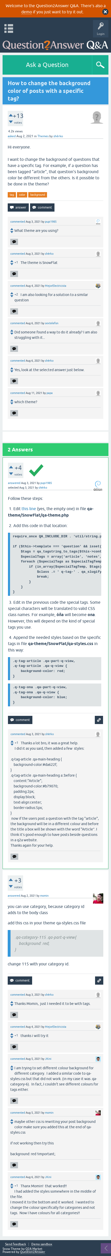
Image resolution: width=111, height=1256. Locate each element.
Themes (43, 136)
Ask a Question (47, 64)
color (22, 194)
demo (26, 11)
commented (17, 221)
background (37, 194)
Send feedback (15, 1244)
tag (12, 194)
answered (14, 482)
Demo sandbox (41, 1244)
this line (29, 508)
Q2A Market (33, 1249)
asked (12, 136)
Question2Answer (32, 1252)
